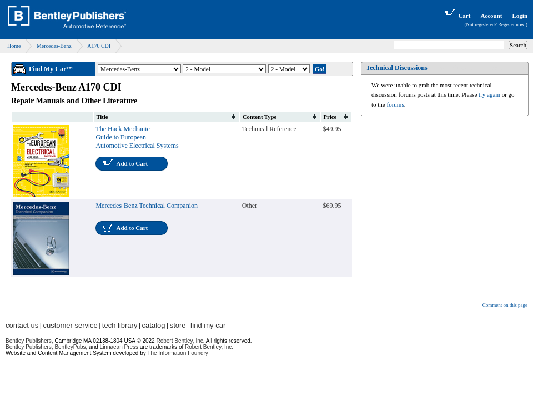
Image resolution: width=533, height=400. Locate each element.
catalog (153, 325)
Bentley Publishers (29, 341)
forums (395, 104)
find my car (208, 325)
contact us (22, 325)
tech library (120, 325)
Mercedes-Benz (54, 46)
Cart (456, 15)
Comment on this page (504, 305)
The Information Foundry (177, 353)
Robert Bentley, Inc (179, 341)
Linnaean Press (119, 347)
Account (491, 15)
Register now (511, 24)
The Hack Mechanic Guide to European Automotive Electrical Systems (136, 137)
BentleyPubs (70, 347)
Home (14, 46)
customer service (70, 325)
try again (489, 94)
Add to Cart (132, 163)
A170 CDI (98, 46)
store (178, 325)
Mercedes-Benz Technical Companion (146, 205)
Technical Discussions (397, 68)
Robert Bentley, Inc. (209, 347)
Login (519, 15)
